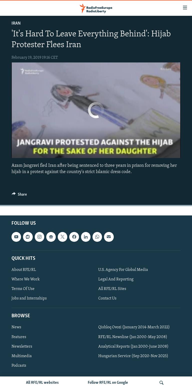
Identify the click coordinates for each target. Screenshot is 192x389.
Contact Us (107, 298)
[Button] (19, 195)
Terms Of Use (23, 289)
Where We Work (26, 279)
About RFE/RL (24, 270)
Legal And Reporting (116, 279)
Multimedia (22, 356)
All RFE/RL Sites (112, 289)
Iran (16, 23)
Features (19, 337)
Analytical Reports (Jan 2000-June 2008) (133, 347)
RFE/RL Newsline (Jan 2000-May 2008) (132, 337)
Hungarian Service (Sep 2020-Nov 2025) (133, 356)
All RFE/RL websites (42, 383)
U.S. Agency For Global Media (123, 270)
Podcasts (19, 366)
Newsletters (22, 347)
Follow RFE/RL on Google (108, 383)
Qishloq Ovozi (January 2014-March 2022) (134, 327)
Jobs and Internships (29, 298)
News (16, 327)
